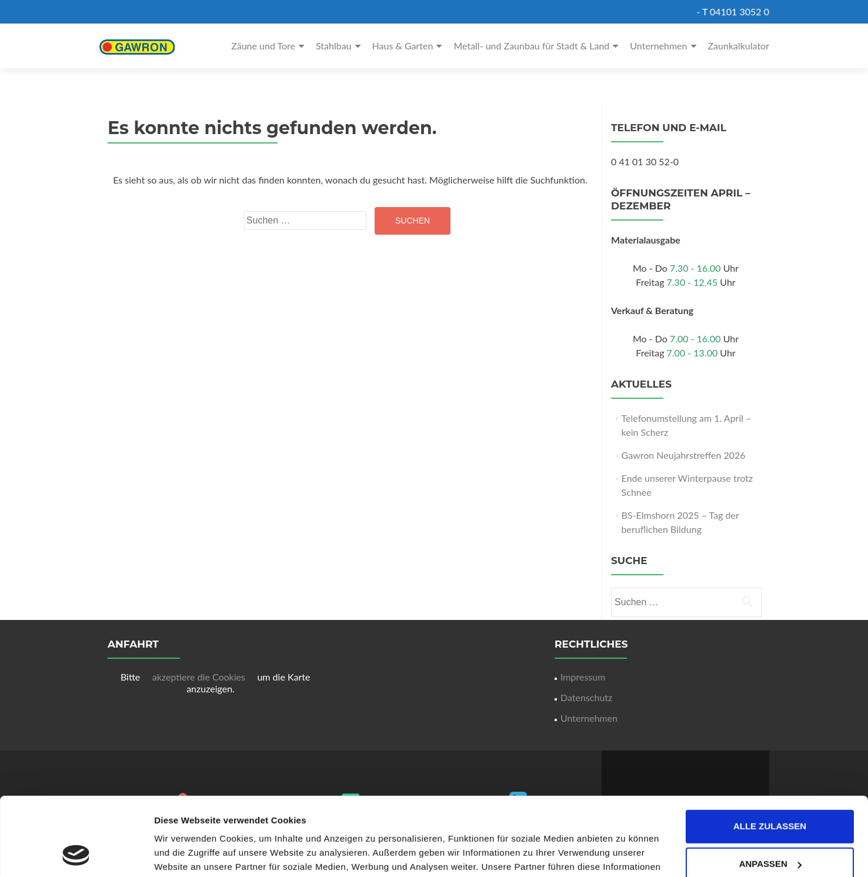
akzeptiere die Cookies (200, 676)
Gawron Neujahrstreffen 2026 (684, 455)
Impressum (582, 676)
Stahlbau (334, 45)
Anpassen (770, 790)
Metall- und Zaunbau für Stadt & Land (531, 45)
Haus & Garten (402, 45)
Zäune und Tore (263, 45)
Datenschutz (586, 697)
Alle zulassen (769, 753)
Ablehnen (769, 828)
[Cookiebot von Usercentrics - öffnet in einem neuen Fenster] (76, 854)
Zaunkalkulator (739, 45)
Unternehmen (658, 45)
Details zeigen (183, 854)
